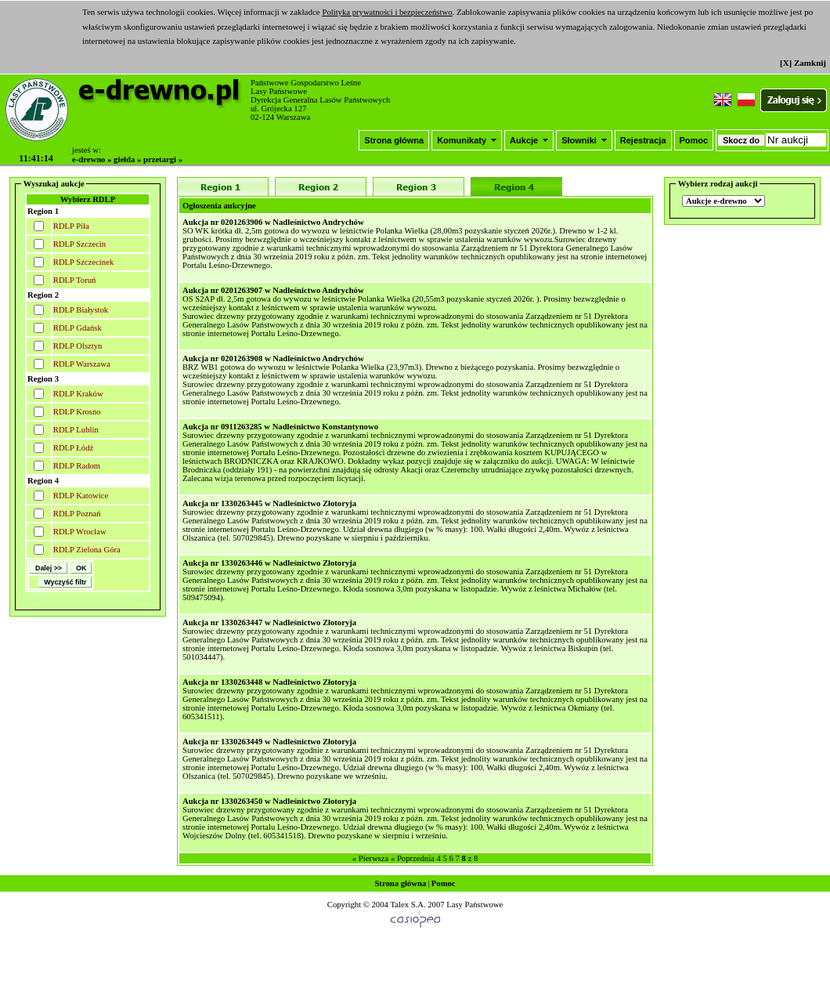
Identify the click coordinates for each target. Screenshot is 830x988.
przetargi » (162, 159)
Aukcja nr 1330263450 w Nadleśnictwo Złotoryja (269, 801)
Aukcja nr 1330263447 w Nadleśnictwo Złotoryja (269, 622)
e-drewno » (91, 159)
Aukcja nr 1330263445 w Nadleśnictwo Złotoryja (269, 503)
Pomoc (694, 140)
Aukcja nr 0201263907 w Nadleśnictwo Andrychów (273, 290)
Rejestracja (643, 140)
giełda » (127, 159)
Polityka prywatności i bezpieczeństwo (387, 12)
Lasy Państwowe (474, 904)
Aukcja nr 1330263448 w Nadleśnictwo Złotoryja (269, 682)
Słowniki (584, 140)
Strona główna (394, 140)
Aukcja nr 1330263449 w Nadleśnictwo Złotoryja (269, 741)
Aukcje (529, 140)
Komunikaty (466, 140)
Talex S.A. (407, 904)
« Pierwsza (370, 858)
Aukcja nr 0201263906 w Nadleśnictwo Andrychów (273, 222)
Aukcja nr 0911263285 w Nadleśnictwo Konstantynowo (280, 426)
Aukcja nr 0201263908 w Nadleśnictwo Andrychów (273, 358)
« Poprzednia (413, 858)
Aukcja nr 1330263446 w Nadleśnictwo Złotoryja (269, 563)
